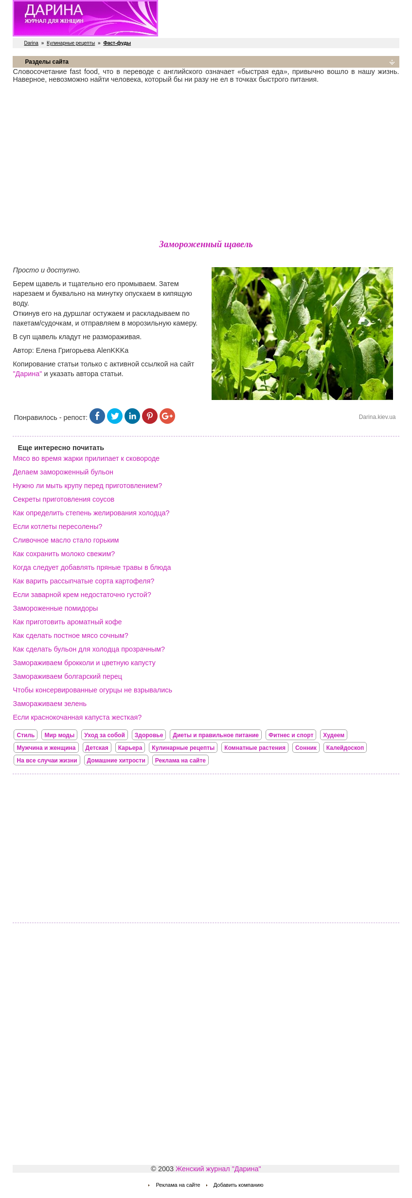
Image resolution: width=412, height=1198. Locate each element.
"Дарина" (27, 374)
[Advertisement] (206, 159)
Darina (31, 43)
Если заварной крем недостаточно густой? (82, 595)
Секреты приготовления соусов (63, 499)
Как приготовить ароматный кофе (67, 622)
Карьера (130, 747)
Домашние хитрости (116, 760)
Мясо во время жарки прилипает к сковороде (86, 458)
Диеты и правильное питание (216, 735)
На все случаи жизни (47, 760)
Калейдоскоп (345, 747)
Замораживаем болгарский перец (67, 676)
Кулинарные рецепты (71, 43)
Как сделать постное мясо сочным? (70, 635)
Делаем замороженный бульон (63, 472)
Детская (97, 747)
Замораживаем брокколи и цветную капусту (84, 663)
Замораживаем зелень (49, 704)
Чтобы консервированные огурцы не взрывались (92, 690)
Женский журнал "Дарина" (218, 1169)
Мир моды (59, 735)
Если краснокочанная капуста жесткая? (77, 717)
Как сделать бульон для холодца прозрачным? (88, 649)
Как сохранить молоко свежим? (64, 554)
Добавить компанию (239, 1185)
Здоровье (149, 735)
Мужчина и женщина (46, 747)
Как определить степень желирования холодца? (91, 513)
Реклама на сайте (180, 760)
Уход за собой (104, 735)
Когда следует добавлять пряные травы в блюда (92, 567)
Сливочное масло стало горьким (66, 540)
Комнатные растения (255, 747)
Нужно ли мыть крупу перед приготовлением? (87, 486)
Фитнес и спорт (291, 735)
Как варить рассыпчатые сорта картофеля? (83, 581)
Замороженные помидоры (55, 608)
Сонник (306, 747)
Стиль (26, 735)
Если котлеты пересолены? (57, 526)
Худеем (333, 735)
